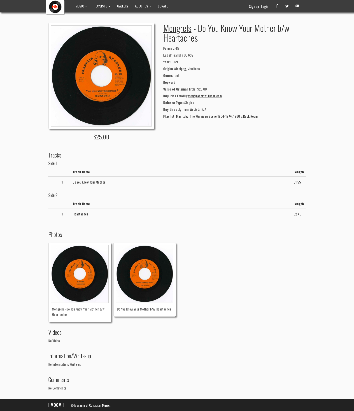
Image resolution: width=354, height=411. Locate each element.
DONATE (163, 5)
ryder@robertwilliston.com (204, 95)
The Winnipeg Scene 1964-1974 (211, 116)
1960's (237, 116)
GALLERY (122, 5)
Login (264, 6)
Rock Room (250, 116)
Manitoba (182, 116)
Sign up (254, 6)
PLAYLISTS (102, 5)
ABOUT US (143, 5)
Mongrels (177, 27)
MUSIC (81, 5)
